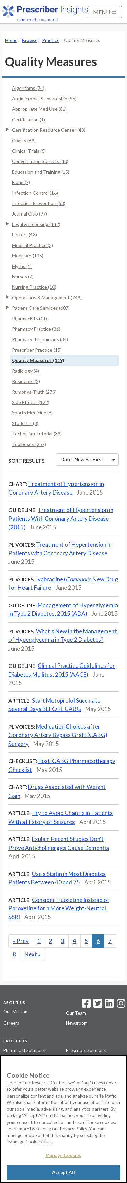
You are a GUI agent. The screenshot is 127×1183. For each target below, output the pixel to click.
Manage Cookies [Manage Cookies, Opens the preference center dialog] (64, 1155)
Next (32, 954)
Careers (11, 1023)
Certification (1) (28, 119)
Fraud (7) (21, 182)
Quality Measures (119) (38, 360)
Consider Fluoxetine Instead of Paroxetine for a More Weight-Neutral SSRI (58, 908)
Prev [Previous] (21, 941)
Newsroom (77, 1023)
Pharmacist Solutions (24, 1050)
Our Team (76, 1013)
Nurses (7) (23, 276)
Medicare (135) (27, 255)
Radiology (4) (25, 371)
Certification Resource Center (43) (48, 130)
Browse (29, 40)
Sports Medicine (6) (32, 413)
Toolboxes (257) (29, 444)
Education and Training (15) (40, 172)
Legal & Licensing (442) (36, 224)
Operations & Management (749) (47, 297)
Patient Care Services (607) (41, 308)
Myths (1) (22, 266)
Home (11, 40)
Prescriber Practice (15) (37, 350)
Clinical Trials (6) (29, 151)
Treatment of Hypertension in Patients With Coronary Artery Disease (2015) (60, 518)
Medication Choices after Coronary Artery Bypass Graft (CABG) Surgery (57, 735)
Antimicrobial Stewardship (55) (44, 98)
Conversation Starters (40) (40, 161)
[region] (63, 1119)
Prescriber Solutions (86, 1050)
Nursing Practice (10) (34, 287)
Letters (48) (24, 234)
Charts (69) (24, 140)
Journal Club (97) (29, 214)
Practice (50, 40)
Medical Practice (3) (32, 245)
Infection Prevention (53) (38, 203)
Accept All (63, 1172)
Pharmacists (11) (29, 318)
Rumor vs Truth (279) (34, 392)
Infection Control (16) (35, 193)
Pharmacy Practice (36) (36, 329)
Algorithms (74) (28, 88)
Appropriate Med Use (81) (39, 109)
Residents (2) (26, 381)
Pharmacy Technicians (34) (40, 339)
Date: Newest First (87, 459)
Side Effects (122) (30, 402)
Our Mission (15, 1011)
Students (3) (25, 423)
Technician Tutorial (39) (37, 433)
